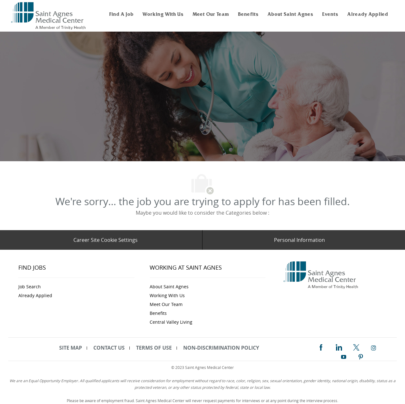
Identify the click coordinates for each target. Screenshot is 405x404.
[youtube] (343, 355)
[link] (49, 16)
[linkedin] (338, 346)
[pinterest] (361, 355)
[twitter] (356, 346)
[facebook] (321, 346)
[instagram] (374, 347)
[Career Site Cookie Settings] (105, 240)
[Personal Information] (299, 240)
